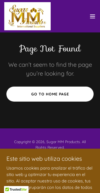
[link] (27, 16)
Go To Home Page (50, 94)
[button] (92, 16)
